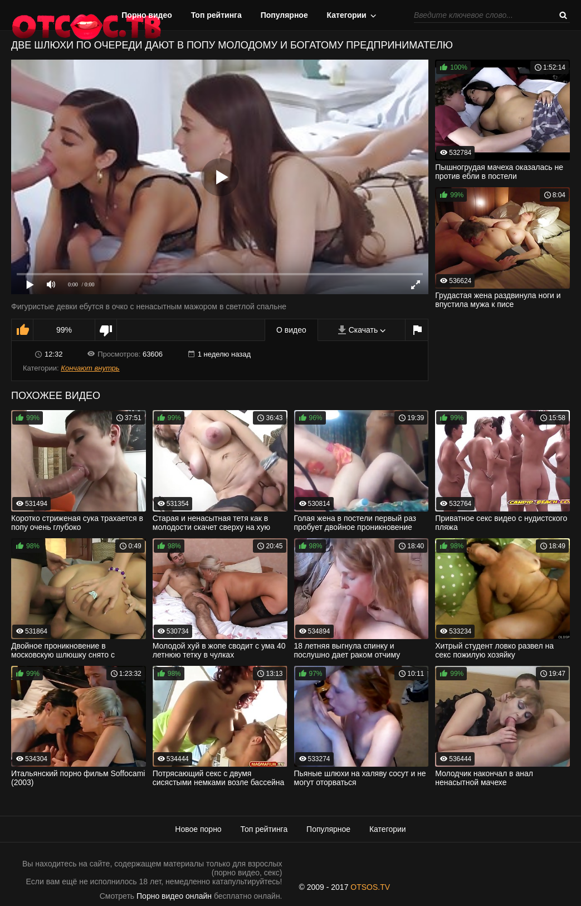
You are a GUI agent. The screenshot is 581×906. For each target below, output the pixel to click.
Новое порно (198, 829)
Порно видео (146, 15)
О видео (291, 329)
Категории (347, 15)
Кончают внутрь (90, 368)
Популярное (284, 15)
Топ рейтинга (216, 15)
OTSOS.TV (370, 887)
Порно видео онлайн (174, 896)
